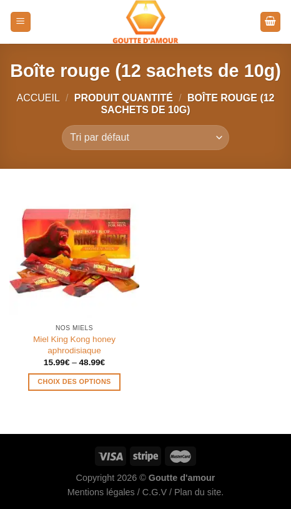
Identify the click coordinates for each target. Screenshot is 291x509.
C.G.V (154, 492)
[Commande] (145, 137)
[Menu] (21, 22)
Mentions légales (101, 492)
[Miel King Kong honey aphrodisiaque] (74, 253)
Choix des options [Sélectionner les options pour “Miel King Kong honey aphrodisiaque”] (74, 381)
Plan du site (197, 492)
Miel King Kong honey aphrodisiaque (74, 345)
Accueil (37, 98)
